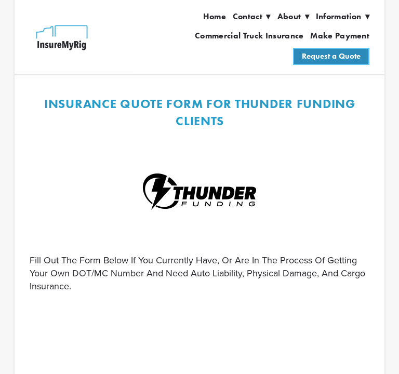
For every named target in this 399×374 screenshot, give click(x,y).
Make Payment (339, 36)
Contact (252, 16)
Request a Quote (331, 56)
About (293, 16)
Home (214, 16)
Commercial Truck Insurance (249, 36)
